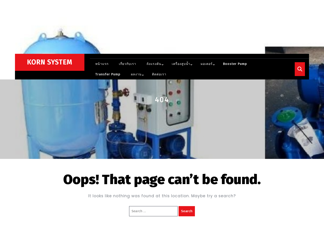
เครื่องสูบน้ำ (181, 64)
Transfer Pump (107, 74)
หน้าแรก (101, 64)
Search (186, 211)
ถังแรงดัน (154, 64)
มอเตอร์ (207, 64)
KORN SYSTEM (49, 62)
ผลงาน (136, 74)
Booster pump (235, 64)
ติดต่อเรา (159, 74)
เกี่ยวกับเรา (127, 64)
